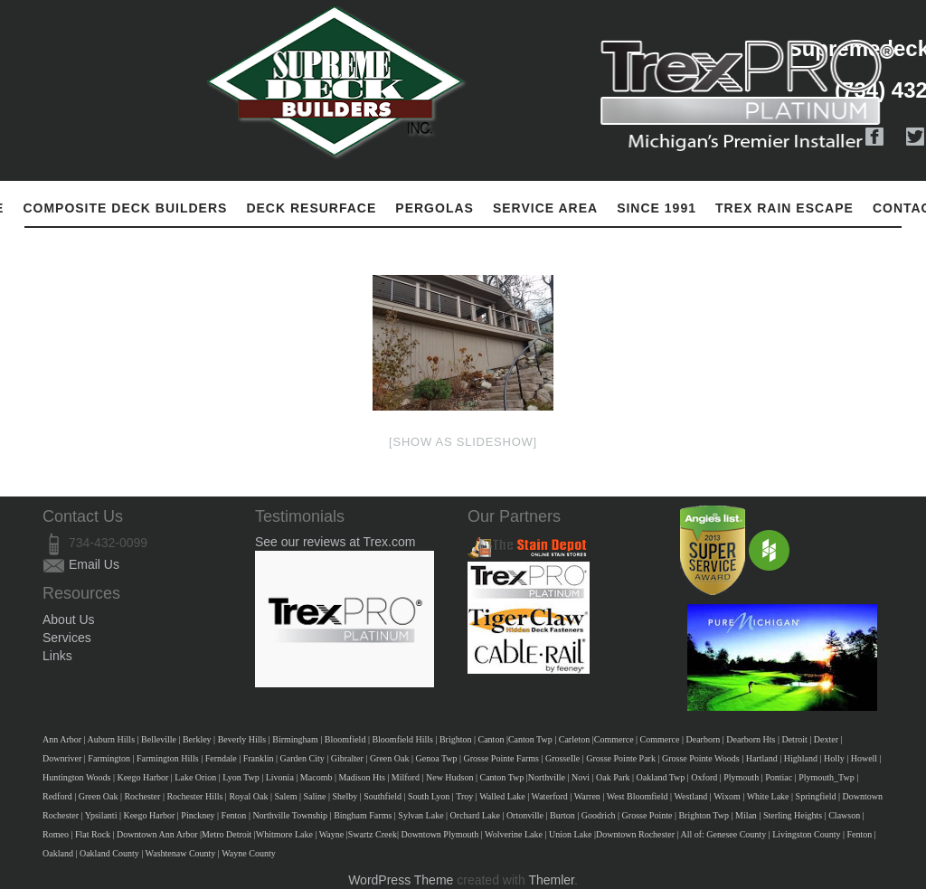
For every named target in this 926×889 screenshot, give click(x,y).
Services (67, 637)
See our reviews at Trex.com (335, 541)
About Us (69, 619)
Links (57, 655)
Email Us (94, 564)
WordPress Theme (400, 880)
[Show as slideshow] (463, 442)
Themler (551, 880)
